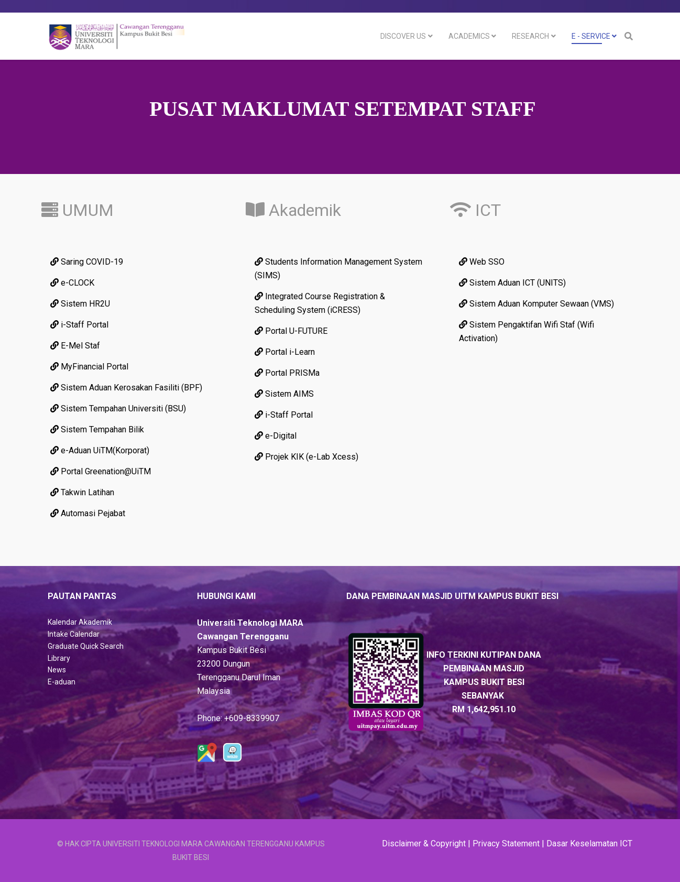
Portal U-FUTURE (291, 331)
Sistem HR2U (80, 304)
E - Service (591, 36)
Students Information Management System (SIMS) (338, 268)
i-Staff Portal (79, 325)
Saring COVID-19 (86, 262)
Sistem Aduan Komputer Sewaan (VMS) (536, 304)
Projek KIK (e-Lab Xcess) (306, 457)
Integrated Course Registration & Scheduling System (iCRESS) (320, 303)
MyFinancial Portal (89, 367)
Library (59, 658)
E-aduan (61, 682)
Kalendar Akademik (80, 622)
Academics (469, 36)
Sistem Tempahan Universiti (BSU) (118, 408)
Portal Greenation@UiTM (100, 471)
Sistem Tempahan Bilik (97, 429)
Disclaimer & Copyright (424, 843)
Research (530, 36)
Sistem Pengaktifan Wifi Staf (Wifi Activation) (526, 331)
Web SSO (481, 262)
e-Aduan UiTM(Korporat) (99, 450)
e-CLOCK (72, 283)
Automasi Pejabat (87, 513)
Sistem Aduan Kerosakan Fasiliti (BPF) (126, 388)
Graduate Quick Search (86, 646)
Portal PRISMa (287, 373)
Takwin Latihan (82, 492)
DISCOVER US (403, 36)
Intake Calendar (74, 634)
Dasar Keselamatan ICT (589, 843)
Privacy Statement (506, 843)
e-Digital (276, 436)
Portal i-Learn (285, 352)
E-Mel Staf (75, 346)
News (57, 670)
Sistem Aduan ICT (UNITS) (512, 283)
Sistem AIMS (284, 394)
